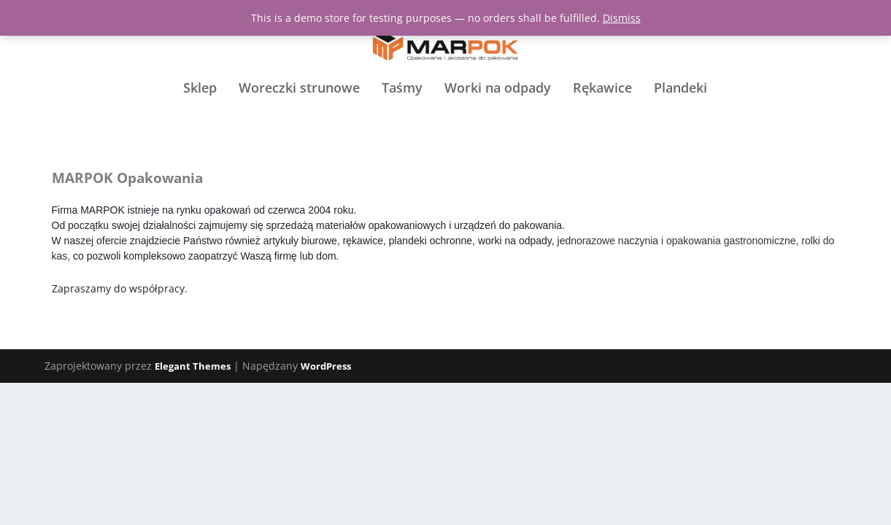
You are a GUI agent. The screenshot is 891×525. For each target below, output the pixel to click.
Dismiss (622, 18)
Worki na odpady (497, 117)
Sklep (200, 117)
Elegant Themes (193, 367)
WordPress (326, 367)
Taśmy (402, 117)
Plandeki (680, 117)
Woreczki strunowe (299, 117)
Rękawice (602, 117)
